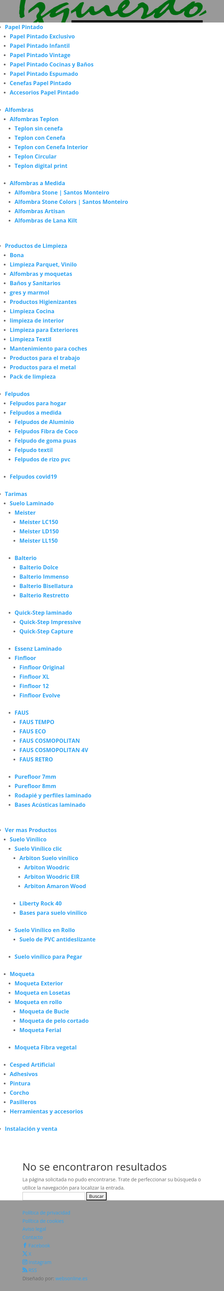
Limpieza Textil (30, 339)
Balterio (26, 558)
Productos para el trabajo (45, 358)
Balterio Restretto (44, 595)
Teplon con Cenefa (40, 138)
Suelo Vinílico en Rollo (45, 930)
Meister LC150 (38, 522)
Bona (17, 255)
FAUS (22, 712)
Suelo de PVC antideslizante (57, 939)
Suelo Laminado (32, 503)
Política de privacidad (46, 1212)
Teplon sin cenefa (39, 128)
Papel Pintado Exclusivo (42, 36)
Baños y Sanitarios (35, 283)
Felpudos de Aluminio (44, 422)
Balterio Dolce (38, 567)
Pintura (20, 1083)
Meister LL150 (38, 540)
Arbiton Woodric (47, 867)
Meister (25, 512)
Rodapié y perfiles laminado (53, 795)
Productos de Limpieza (36, 246)
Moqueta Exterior (39, 983)
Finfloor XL (34, 676)
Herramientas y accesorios (46, 1111)
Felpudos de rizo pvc (42, 459)
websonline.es (71, 1278)
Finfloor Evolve (39, 695)
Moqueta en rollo (38, 1002)
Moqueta (22, 974)
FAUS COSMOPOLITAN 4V (53, 750)
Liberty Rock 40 (40, 903)
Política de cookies (43, 1221)
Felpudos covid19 (33, 476)
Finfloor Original (41, 667)
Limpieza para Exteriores (44, 330)
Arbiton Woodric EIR (52, 877)
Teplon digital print (41, 166)
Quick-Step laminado (43, 612)
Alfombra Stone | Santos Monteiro (62, 192)
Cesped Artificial (32, 1064)
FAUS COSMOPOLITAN (49, 740)
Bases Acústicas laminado (50, 805)
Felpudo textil (34, 450)
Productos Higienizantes (43, 302)
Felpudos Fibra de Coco (46, 431)
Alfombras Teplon (34, 119)
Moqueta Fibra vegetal (46, 1047)
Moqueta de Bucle (44, 1011)
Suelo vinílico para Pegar (48, 956)
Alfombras (19, 110)
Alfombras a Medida (37, 183)
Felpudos (17, 394)
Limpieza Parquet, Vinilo (43, 264)
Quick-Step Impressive (50, 622)
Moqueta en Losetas (42, 992)
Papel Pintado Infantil (40, 45)
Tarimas (16, 494)
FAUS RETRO (36, 759)
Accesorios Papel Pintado (44, 92)
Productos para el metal (43, 367)
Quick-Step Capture (46, 631)
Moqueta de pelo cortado (54, 1020)
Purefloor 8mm (35, 786)
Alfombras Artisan (40, 211)
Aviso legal (34, 1229)
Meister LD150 (39, 531)
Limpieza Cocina (32, 311)
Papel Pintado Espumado (44, 74)
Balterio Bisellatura (46, 586)
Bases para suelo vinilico (53, 913)
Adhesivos (24, 1074)
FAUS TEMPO (36, 722)
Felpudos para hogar (38, 403)
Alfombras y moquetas (41, 274)
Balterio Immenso (44, 576)
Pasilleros (23, 1102)
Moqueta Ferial (40, 1030)
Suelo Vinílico (28, 839)
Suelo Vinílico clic (38, 848)
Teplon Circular (35, 156)
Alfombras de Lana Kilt (46, 220)
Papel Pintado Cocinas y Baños (51, 64)
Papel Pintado (24, 27)
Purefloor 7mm (35, 776)
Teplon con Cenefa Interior (51, 147)
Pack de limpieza (33, 376)
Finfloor (25, 658)
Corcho (19, 1092)
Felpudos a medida (36, 412)
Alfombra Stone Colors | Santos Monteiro (71, 202)
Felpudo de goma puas (45, 440)
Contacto (33, 1237)
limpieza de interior (37, 320)
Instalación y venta (31, 1128)
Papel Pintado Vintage (40, 55)
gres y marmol (29, 292)
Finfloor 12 (34, 686)
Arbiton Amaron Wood (55, 886)
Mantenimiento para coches (48, 348)
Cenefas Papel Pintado (40, 83)
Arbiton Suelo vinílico (48, 858)
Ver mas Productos (31, 830)
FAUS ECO (32, 731)
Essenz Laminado (38, 648)
